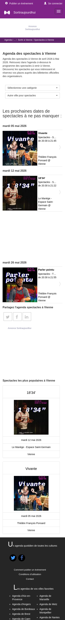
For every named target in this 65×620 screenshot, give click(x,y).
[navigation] (58, 11)
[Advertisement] (32, 236)
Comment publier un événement (30, 569)
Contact (30, 579)
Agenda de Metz (48, 604)
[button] (53, 3)
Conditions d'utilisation (30, 574)
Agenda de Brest (21, 614)
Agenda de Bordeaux (23, 609)
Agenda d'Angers (21, 604)
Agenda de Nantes (50, 617)
